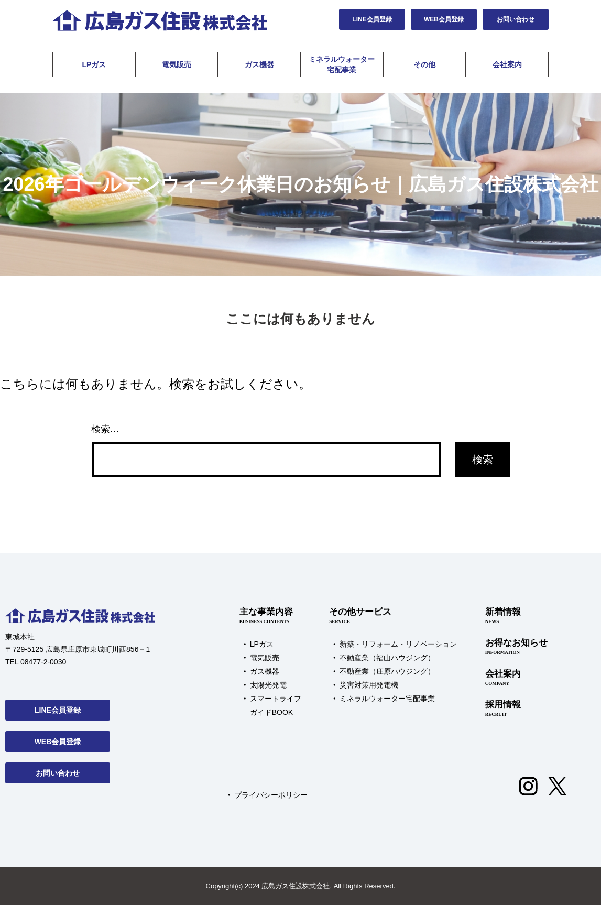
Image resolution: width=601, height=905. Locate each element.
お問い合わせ (515, 19)
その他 (424, 64)
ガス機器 (259, 64)
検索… (105, 429)
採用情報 (516, 709)
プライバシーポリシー (271, 795)
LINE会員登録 (371, 19)
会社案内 (507, 64)
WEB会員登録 (444, 19)
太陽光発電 (268, 685)
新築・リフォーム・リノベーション (398, 644)
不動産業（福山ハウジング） (387, 657)
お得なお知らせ (516, 647)
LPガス (94, 64)
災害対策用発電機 (369, 685)
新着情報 (516, 616)
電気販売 (176, 64)
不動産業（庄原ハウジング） (387, 671)
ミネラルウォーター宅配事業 (342, 64)
